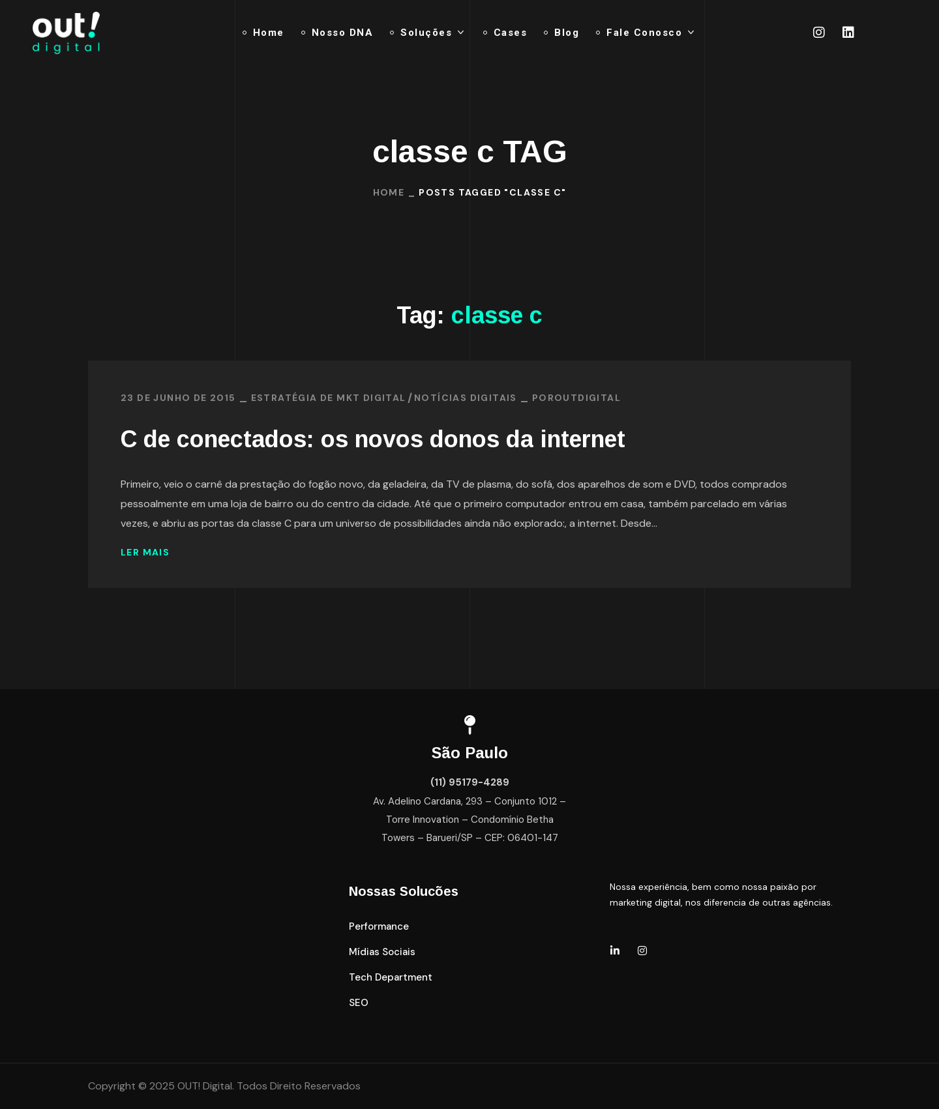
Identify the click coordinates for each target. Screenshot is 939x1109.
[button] (379, 926)
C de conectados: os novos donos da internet (373, 439)
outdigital (587, 398)
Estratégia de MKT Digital (328, 398)
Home (389, 192)
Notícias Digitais (465, 398)
